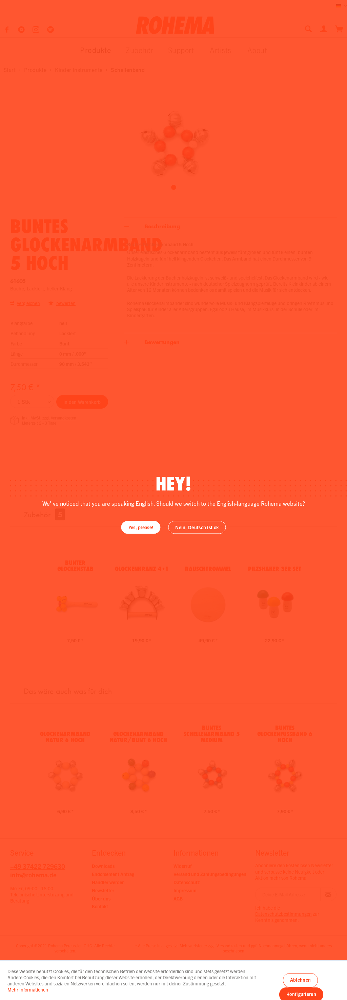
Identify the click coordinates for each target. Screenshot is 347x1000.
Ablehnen (300, 980)
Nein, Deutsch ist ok (197, 527)
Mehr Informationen (27, 989)
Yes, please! (141, 527)
